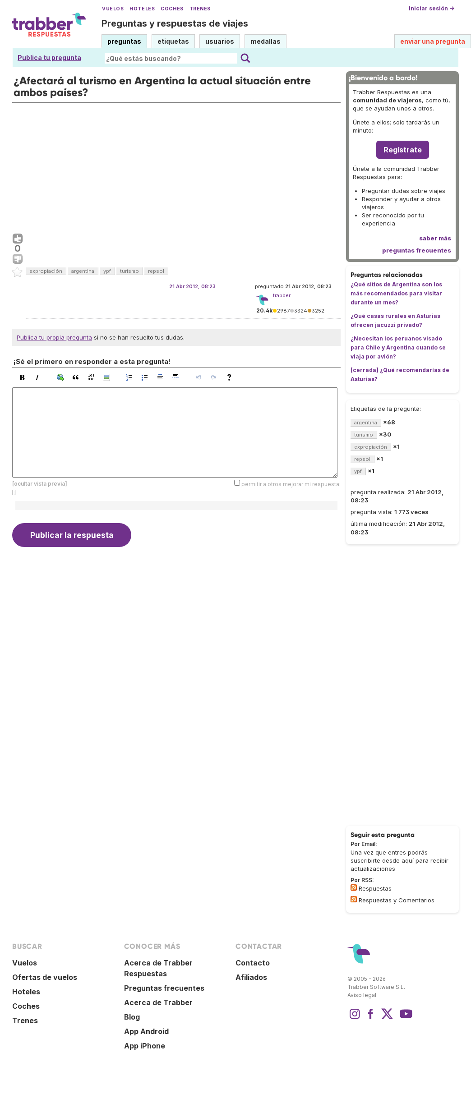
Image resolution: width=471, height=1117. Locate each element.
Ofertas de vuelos (44, 977)
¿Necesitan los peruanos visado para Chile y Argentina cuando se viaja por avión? (398, 347)
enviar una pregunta (432, 41)
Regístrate (402, 149)
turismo (129, 271)
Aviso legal (361, 995)
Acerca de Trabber (158, 1002)
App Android (146, 1031)
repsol (156, 271)
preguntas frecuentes (416, 250)
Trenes (200, 9)
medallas (265, 41)
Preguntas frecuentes (164, 988)
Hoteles (142, 9)
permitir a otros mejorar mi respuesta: (291, 484)
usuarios (219, 41)
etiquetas (173, 41)
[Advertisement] (176, 166)
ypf (107, 271)
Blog (132, 1016)
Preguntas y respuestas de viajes (175, 23)
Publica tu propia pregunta (54, 337)
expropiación (45, 271)
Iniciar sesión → (431, 8)
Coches (172, 9)
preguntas (124, 41)
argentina (82, 271)
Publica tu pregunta (49, 57)
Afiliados (251, 977)
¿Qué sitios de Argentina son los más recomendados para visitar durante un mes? (396, 293)
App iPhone (144, 1045)
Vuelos (113, 9)
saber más (435, 238)
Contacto (253, 962)
